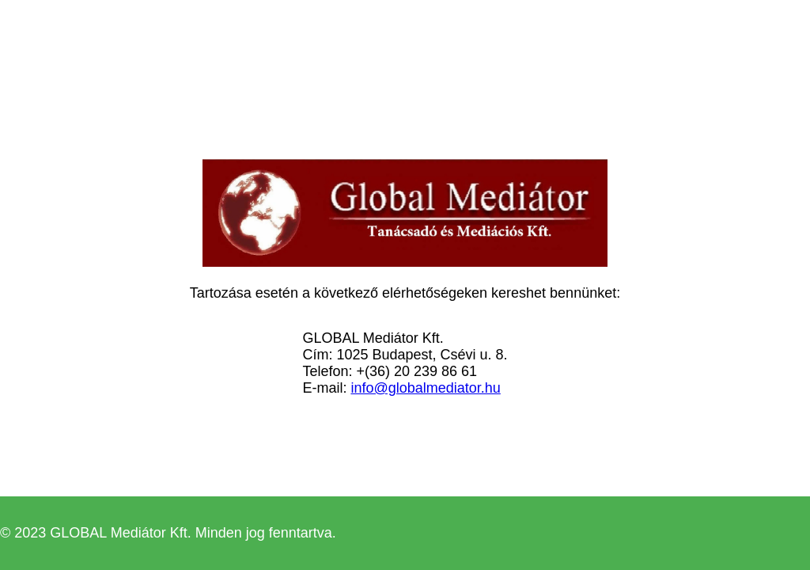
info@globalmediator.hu (425, 388)
